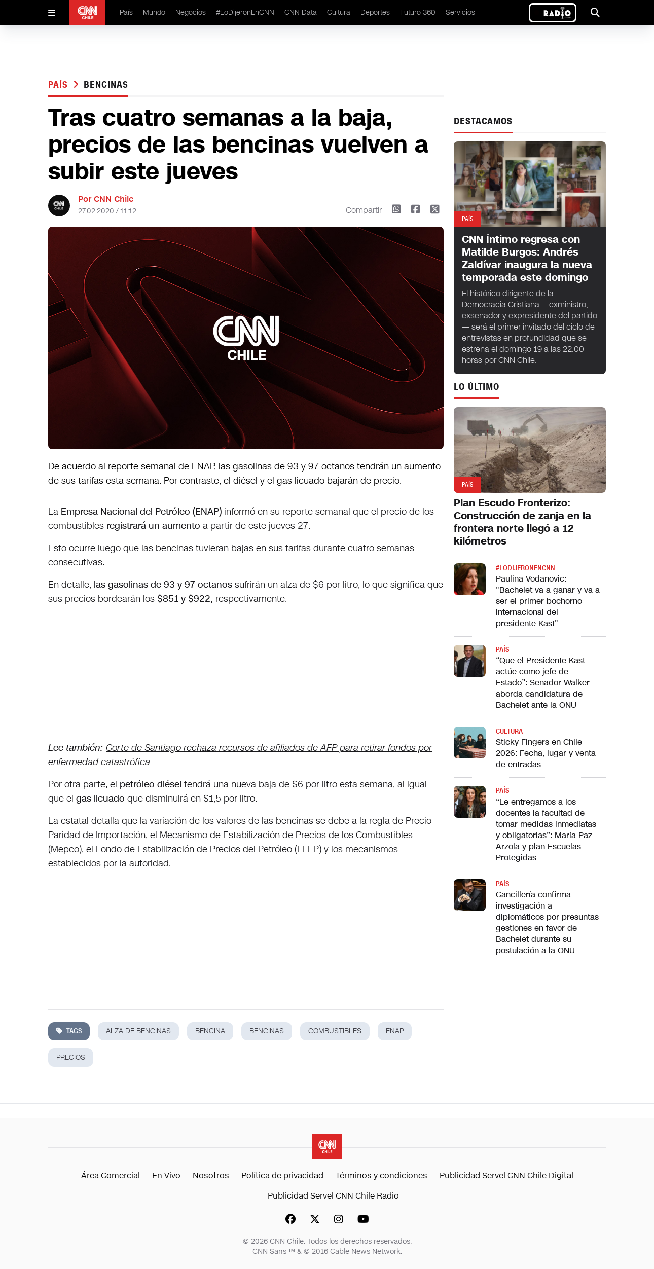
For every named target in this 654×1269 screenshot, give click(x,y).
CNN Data (300, 12)
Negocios (190, 12)
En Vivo (166, 1175)
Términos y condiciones (381, 1175)
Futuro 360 (417, 12)
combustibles (334, 1031)
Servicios (460, 12)
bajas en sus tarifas (271, 548)
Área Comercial (110, 1175)
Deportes (375, 12)
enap (395, 1031)
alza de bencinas (138, 1031)
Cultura (338, 12)
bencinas (106, 84)
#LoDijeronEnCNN (245, 12)
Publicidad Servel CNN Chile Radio (333, 1196)
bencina (210, 1031)
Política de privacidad (282, 1175)
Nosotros (211, 1175)
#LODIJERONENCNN (525, 568)
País (126, 12)
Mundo (154, 12)
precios (70, 1057)
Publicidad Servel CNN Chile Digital (506, 1175)
